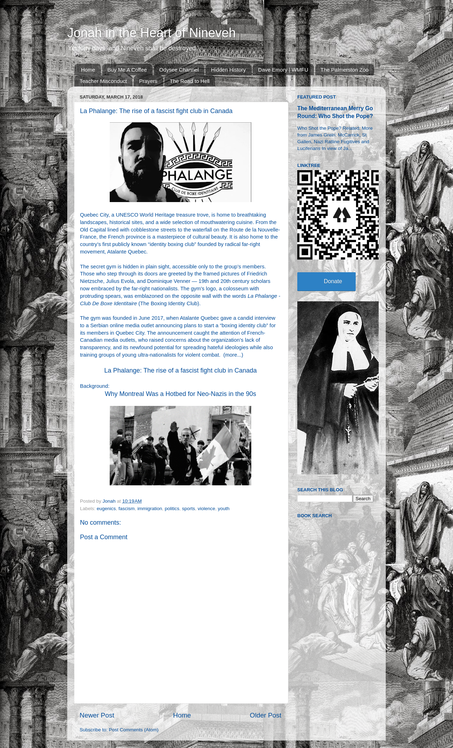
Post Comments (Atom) (134, 729)
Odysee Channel (179, 70)
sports (188, 508)
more (231, 355)
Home (88, 70)
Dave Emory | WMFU (283, 70)
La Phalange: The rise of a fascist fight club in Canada (180, 370)
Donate (333, 281)
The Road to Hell (190, 81)
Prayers (148, 81)
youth (224, 508)
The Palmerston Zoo (345, 70)
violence (207, 508)
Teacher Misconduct (103, 81)
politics (172, 508)
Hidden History (228, 70)
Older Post (265, 715)
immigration (149, 508)
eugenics (106, 508)
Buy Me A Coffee (127, 70)
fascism (127, 508)
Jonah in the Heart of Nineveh (151, 33)
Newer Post (97, 715)
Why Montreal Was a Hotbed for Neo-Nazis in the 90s (180, 393)
